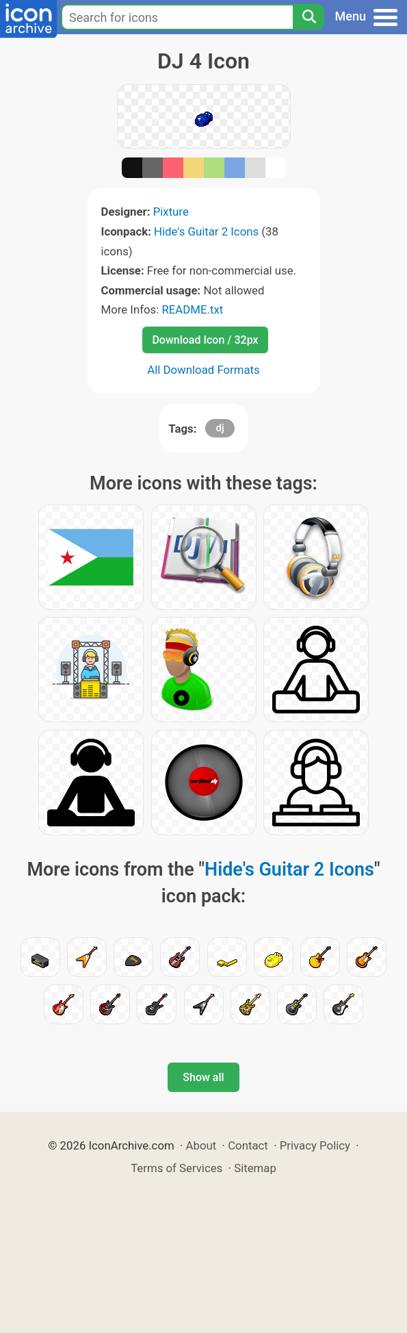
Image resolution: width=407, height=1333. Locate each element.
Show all (203, 1077)
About (201, 1145)
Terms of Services (176, 1168)
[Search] (308, 17)
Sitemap (255, 1168)
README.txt (192, 309)
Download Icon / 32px (205, 339)
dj (219, 428)
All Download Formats (203, 370)
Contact (248, 1145)
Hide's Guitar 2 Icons (206, 231)
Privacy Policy (315, 1145)
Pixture (171, 211)
